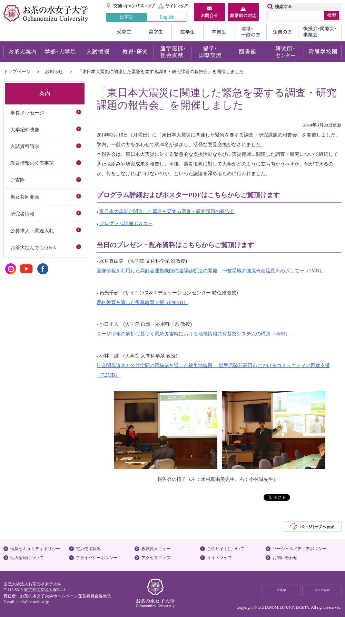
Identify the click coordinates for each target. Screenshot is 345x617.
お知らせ (54, 71)
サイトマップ (173, 6)
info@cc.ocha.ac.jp (33, 602)
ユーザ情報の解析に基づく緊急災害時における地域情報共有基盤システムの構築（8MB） (193, 333)
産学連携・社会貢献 (172, 51)
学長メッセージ (27, 112)
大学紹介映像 (24, 129)
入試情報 (97, 51)
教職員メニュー (155, 549)
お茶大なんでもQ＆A (33, 247)
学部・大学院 (60, 51)
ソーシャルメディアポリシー (299, 549)
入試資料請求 (24, 146)
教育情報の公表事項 (32, 163)
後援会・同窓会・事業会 (320, 32)
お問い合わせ (285, 558)
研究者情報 (22, 213)
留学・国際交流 (210, 51)
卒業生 (219, 32)
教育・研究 (135, 51)
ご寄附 (17, 180)
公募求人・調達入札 (32, 230)
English (166, 17)
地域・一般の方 (250, 32)
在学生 (187, 32)
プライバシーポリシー (96, 558)
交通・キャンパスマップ (131, 6)
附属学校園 (323, 51)
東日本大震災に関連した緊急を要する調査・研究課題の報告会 (167, 211)
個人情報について (26, 558)
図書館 (247, 51)
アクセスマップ (155, 558)
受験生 (123, 32)
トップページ (16, 71)
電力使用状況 (88, 549)
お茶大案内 (22, 51)
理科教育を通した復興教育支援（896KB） (142, 302)
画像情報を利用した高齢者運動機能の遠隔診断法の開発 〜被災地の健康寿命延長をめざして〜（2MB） (210, 270)
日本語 (126, 17)
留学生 (155, 32)
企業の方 (282, 32)
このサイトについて (225, 549)
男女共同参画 (24, 197)
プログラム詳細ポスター (125, 223)
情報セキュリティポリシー (35, 549)
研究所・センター (285, 51)
